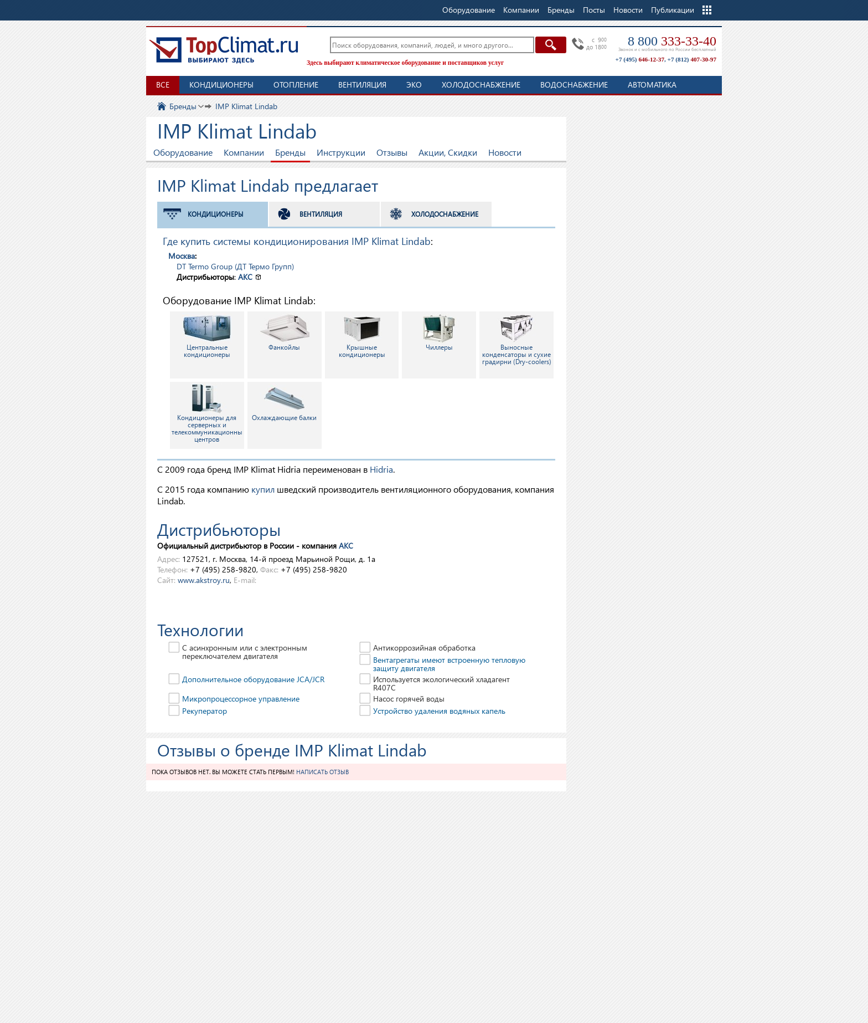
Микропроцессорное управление (240, 698)
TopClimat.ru (223, 50)
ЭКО (414, 84)
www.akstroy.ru (204, 580)
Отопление (295, 84)
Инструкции (341, 152)
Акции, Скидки (447, 152)
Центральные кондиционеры (207, 336)
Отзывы (391, 152)
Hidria (381, 469)
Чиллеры (439, 332)
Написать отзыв (322, 771)
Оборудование (183, 152)
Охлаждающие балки (284, 402)
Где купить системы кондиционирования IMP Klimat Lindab (297, 241)
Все (162, 84)
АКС (245, 277)
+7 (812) (692, 59)
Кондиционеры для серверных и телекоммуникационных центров (208, 413)
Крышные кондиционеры (362, 336)
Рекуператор (204, 710)
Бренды (290, 152)
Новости (628, 9)
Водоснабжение (574, 84)
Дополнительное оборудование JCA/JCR (253, 679)
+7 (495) (640, 59)
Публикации (672, 9)
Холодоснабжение (481, 84)
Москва (181, 255)
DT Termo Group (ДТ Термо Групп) (235, 266)
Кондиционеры (221, 84)
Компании (244, 152)
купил (263, 489)
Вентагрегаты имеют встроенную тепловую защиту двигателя (449, 663)
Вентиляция (362, 84)
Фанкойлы (284, 332)
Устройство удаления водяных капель (439, 710)
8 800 (672, 41)
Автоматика (652, 84)
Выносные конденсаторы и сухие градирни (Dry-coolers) (516, 339)
